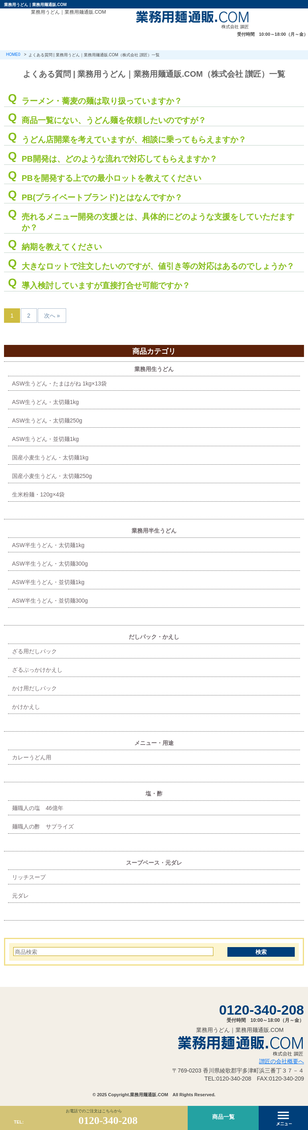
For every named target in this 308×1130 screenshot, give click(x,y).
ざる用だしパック (34, 651)
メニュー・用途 (154, 743)
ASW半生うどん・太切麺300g (50, 563)
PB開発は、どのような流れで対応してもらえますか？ (119, 158)
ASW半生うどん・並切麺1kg (48, 582)
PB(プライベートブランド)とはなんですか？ (102, 197)
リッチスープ (29, 877)
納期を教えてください (62, 246)
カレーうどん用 (31, 757)
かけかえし (26, 706)
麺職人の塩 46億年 (37, 808)
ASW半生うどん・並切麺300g (50, 600)
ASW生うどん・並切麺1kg (45, 439)
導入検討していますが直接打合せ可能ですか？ (106, 285)
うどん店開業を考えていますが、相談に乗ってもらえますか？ (134, 139)
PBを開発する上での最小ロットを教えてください (111, 178)
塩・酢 (154, 793)
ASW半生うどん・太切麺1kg (48, 545)
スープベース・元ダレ (154, 862)
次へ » (52, 315)
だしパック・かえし (154, 637)
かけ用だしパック (34, 688)
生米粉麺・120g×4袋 (38, 494)
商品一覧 (223, 1117)
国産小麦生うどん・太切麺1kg (50, 457)
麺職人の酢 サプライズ (43, 826)
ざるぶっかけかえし (37, 670)
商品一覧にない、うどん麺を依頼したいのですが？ (114, 120)
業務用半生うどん (154, 530)
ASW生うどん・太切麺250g (47, 420)
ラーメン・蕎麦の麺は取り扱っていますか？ (102, 100)
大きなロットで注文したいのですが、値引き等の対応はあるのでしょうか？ (158, 266)
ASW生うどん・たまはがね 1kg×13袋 (59, 383)
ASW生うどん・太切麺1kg (45, 402)
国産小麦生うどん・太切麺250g (52, 476)
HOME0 (13, 54)
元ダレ (20, 895)
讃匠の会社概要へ (281, 1061)
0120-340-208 (261, 1010)
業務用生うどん (154, 369)
